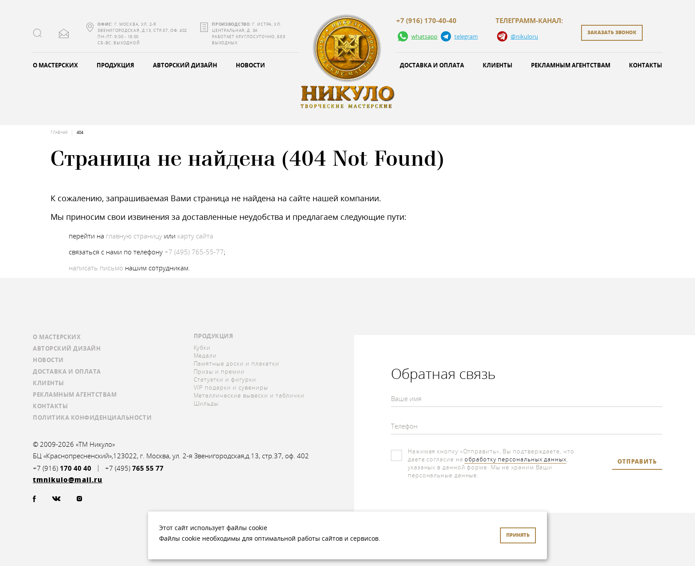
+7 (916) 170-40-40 (426, 20)
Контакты (645, 65)
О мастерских (55, 65)
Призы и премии (219, 371)
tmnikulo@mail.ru (64, 33)
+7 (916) (62, 468)
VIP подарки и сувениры (231, 387)
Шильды (206, 403)
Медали (205, 355)
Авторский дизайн (185, 65)
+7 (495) (134, 468)
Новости (250, 65)
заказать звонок (611, 32)
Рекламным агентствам (570, 65)
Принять (518, 534)
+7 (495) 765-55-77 (194, 251)
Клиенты (497, 65)
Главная (59, 132)
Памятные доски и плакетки (236, 363)
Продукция (115, 65)
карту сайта (195, 235)
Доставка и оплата (432, 65)
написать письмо (96, 267)
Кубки (202, 347)
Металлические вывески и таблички (249, 395)
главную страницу (134, 235)
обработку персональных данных (515, 459)
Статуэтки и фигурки (225, 379)
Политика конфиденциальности (92, 418)
